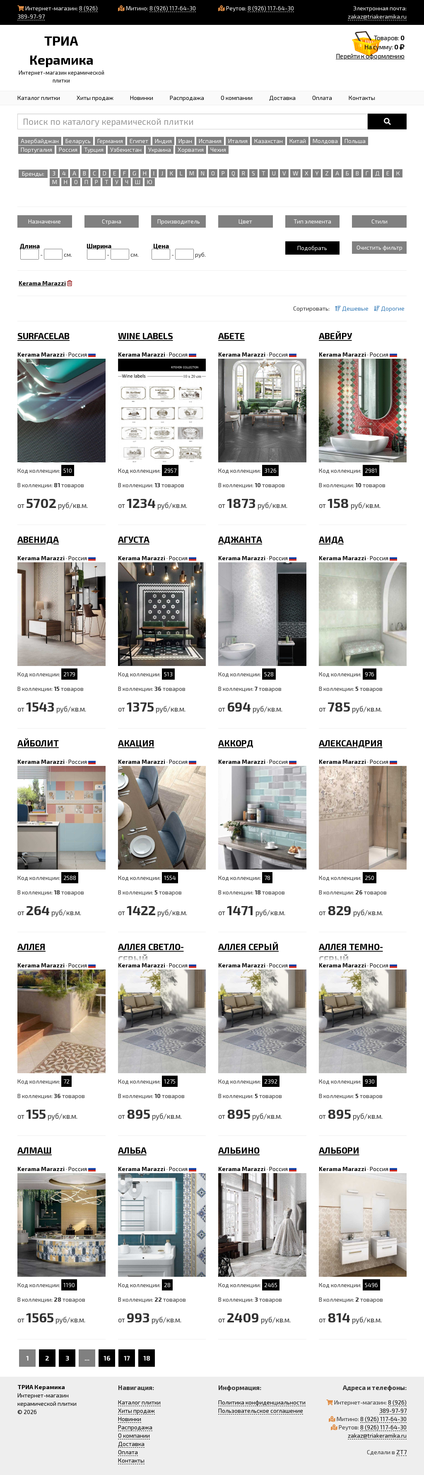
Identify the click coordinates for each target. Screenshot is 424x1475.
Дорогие (389, 308)
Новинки (141, 97)
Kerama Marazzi (41, 354)
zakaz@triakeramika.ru (377, 16)
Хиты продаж (95, 97)
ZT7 (401, 1452)
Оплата (322, 97)
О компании (237, 97)
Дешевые (352, 308)
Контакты (362, 97)
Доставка (282, 97)
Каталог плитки (38, 97)
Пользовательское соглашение (260, 1410)
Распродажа (187, 97)
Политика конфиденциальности (262, 1402)
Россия (77, 354)
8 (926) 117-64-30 (172, 8)
